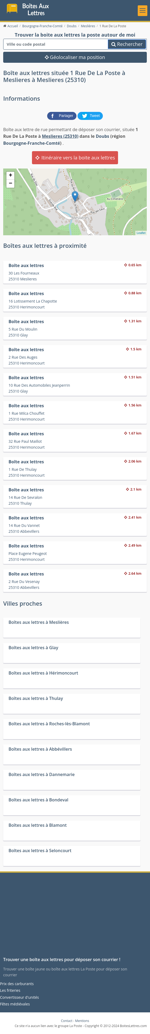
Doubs (102, 136)
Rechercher (127, 44)
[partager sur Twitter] (90, 115)
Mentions (82, 1021)
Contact (66, 1021)
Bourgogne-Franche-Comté (31, 143)
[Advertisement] (75, 916)
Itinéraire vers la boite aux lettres (75, 157)
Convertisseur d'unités (19, 997)
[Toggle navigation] (142, 10)
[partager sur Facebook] (62, 115)
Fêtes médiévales (15, 1003)
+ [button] (10, 176)
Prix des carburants (17, 983)
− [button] (10, 184)
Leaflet (141, 232)
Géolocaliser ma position (75, 57)
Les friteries (10, 990)
